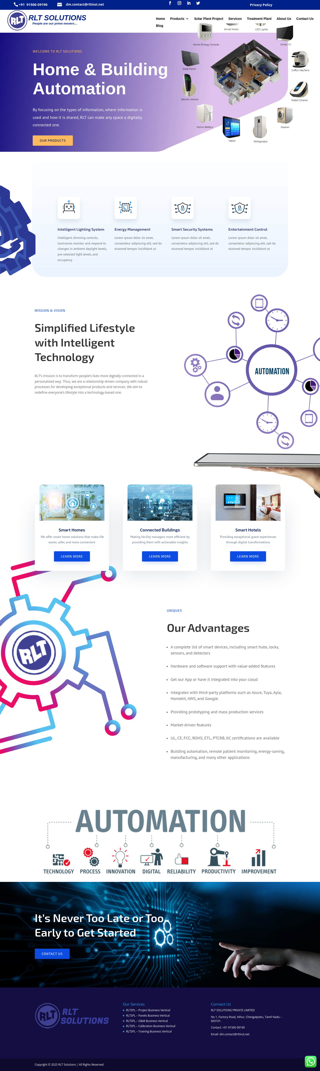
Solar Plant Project (208, 19)
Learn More (72, 556)
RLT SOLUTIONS (57, 18)
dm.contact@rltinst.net (85, 4)
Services (235, 19)
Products (177, 19)
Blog (159, 26)
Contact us (52, 954)
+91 (22, 4)
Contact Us (305, 19)
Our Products (53, 140)
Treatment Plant (259, 19)
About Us (284, 19)
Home (160, 19)
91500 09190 (37, 4)
